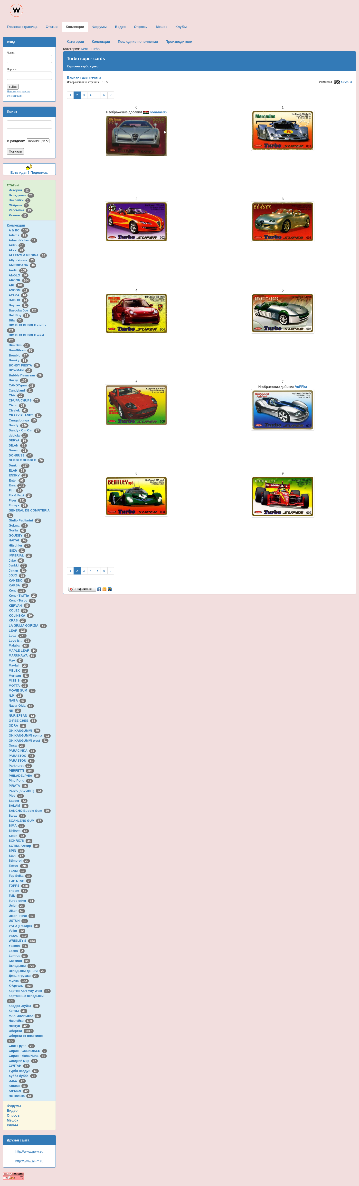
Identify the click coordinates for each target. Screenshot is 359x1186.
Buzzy (18, 380)
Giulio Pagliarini (25, 520)
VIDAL (18, 936)
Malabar (19, 645)
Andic (18, 270)
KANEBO (20, 580)
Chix (16, 395)
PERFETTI (21, 770)
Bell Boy (19, 315)
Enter (17, 480)
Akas (17, 250)
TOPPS (19, 885)
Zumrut (18, 956)
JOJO (17, 575)
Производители (179, 42)
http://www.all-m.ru (29, 1161)
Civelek (18, 410)
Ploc (16, 795)
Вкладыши (21, 195)
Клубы (12, 1125)
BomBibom (21, 350)
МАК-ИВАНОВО (25, 1016)
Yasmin (18, 946)
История (19, 190)
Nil (15, 710)
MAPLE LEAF (23, 650)
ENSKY (18, 475)
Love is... (20, 640)
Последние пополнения (138, 42)
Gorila (17, 530)
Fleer (17, 500)
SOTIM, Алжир (24, 846)
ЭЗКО (17, 1081)
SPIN (17, 850)
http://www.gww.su (29, 1151)
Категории (75, 42)
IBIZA (17, 550)
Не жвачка (21, 1096)
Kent (17, 590)
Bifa (16, 320)
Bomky (18, 360)
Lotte (18, 635)
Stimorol (19, 860)
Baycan (18, 305)
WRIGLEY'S (23, 940)
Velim (17, 930)
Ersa (17, 485)
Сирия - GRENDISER (28, 1051)
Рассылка (21, 210)
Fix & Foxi (20, 495)
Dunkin (19, 465)
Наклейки (19, 200)
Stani (17, 856)
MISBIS (18, 680)
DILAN (18, 445)
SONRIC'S (20, 840)
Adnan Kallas (23, 240)
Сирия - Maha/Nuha (28, 1056)
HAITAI (18, 540)
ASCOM (19, 290)
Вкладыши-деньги (27, 971)
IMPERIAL (20, 555)
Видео (12, 1111)
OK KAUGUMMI (25, 730)
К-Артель (21, 985)
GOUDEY (20, 535)
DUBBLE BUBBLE (27, 460)
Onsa (17, 745)
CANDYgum (22, 385)
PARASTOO (22, 755)
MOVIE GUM (22, 690)
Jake (16, 560)
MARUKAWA (22, 655)
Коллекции (16, 225)
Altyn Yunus (22, 260)
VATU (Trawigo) (24, 926)
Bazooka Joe (23, 310)
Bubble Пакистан (26, 375)
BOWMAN (20, 370)
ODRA (17, 725)
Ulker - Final (22, 916)
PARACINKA (22, 750)
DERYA (18, 440)
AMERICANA (23, 265)
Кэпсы (18, 1011)
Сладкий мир (23, 1061)
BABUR (19, 300)
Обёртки (19, 205)
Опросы (13, 1115)
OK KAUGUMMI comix (30, 735)
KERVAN (19, 605)
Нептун (19, 1026)
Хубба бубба (23, 1076)
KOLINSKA (21, 615)
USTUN (18, 920)
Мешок (12, 1120)
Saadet (18, 801)
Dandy (18, 425)
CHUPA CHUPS (24, 400)
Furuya (18, 505)
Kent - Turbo (22, 600)
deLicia (18, 435)
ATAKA (18, 295)
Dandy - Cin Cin (25, 430)
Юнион (18, 1086)
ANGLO (19, 275)
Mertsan (19, 675)
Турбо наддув (24, 1071)
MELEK (18, 670)
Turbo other (22, 901)
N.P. (16, 695)
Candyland (21, 390)
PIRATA (18, 785)
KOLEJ (18, 610)
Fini (16, 490)
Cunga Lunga (23, 420)
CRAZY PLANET (25, 415)
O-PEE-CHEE (23, 720)
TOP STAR (20, 881)
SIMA (17, 825)
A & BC (19, 230)
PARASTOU (22, 760)
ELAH (17, 470)
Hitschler (20, 545)
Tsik (16, 895)
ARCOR (19, 280)
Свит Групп (22, 1046)
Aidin (17, 245)
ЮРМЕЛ (19, 1091)
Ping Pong (21, 780)
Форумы (14, 1106)
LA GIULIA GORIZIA (28, 625)
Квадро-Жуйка (24, 1006)
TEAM (17, 871)
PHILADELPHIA (24, 775)
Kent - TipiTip (23, 595)
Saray (17, 815)
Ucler (17, 905)
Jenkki (18, 565)
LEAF (18, 630)
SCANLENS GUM (26, 820)
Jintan (18, 570)
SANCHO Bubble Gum (30, 810)
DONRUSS (21, 455)
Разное (18, 215)
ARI (16, 285)
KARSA (18, 585)
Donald (18, 450)
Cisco (17, 405)
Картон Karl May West (30, 991)
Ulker (17, 910)
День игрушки (24, 975)
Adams (18, 235)
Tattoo (18, 865)
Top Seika (20, 875)
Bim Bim (19, 345)
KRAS (17, 620)
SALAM (18, 805)
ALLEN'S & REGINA (28, 255)
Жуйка (19, 981)
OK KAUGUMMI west (28, 740)
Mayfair (18, 665)
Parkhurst (20, 765)
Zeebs (17, 951)
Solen (17, 836)
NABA (17, 700)
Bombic (19, 355)
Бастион (19, 961)
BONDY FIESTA (24, 365)
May (16, 660)
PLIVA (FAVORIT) (26, 791)
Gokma (18, 525)
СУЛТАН (19, 1065)
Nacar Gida (21, 705)
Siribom (19, 830)
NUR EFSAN (22, 715)
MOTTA (18, 685)
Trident (18, 891)
